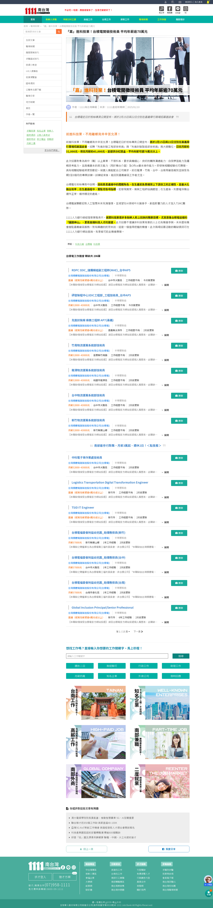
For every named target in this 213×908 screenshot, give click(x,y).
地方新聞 (30, 101)
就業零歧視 (167, 873)
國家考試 (31, 139)
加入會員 (198, 2)
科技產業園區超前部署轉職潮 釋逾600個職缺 (94, 832)
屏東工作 (125, 19)
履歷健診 (180, 19)
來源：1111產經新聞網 (112, 107)
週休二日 (80, 666)
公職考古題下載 (33, 89)
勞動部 (50, 139)
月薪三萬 (31, 143)
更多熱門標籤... (52, 150)
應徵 (179, 270)
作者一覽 (30, 114)
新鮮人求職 (51, 19)
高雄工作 (88, 19)
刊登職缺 (141, 869)
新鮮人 (50, 130)
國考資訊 (30, 83)
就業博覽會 (31, 77)
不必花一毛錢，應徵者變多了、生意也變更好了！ (88, 10)
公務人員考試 (43, 134)
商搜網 (140, 885)
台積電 (88, 243)
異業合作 (141, 881)
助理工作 (175, 666)
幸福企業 (90, 877)
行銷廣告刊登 (143, 877)
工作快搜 (161, 19)
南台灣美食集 (117, 885)
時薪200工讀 (69, 19)
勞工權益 (41, 139)
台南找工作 (116, 873)
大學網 (89, 881)
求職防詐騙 (167, 869)
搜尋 (181, 656)
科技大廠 (79, 243)
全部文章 (30, 40)
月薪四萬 (80, 676)
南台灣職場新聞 (170, 889)
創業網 (89, 885)
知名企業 (41, 130)
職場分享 (30, 95)
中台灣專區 (91, 869)
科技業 (96, 243)
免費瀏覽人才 (143, 873)
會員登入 (189, 2)
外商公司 (143, 676)
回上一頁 (86, 849)
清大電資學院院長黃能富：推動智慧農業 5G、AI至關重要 (101, 818)
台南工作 (106, 19)
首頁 (33, 19)
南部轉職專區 (117, 881)
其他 (28, 108)
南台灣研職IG (169, 881)
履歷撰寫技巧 (32, 52)
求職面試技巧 (32, 58)
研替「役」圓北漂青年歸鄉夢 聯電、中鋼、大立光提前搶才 (102, 837)
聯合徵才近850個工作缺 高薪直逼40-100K (93, 822)
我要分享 (169, 849)
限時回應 (175, 676)
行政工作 (143, 666)
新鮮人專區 (91, 873)
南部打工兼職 (117, 877)
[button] (123, 631)
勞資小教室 (31, 64)
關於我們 (141, 889)
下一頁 (138, 631)
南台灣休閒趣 (117, 889)
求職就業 (31, 130)
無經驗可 (112, 666)
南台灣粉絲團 (169, 885)
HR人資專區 (32, 71)
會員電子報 (167, 877)
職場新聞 (143, 19)
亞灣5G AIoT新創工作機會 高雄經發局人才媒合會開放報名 (102, 827)
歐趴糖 (89, 889)
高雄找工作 (116, 869)
